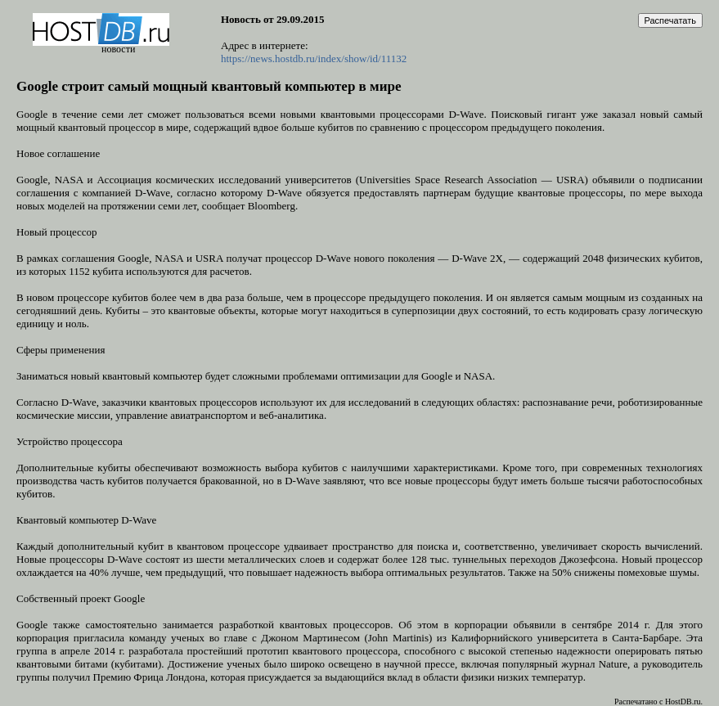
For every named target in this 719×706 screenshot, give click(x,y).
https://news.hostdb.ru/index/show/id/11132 (314, 58)
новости (118, 49)
